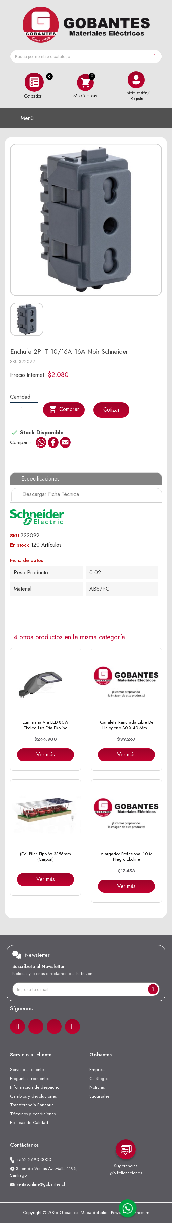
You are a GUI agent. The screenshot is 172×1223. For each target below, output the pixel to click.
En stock (19, 545)
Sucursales (99, 1096)
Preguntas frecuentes (29, 1078)
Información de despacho (34, 1087)
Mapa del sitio (94, 1212)
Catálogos (98, 1078)
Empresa (97, 1069)
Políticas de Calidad (29, 1122)
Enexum (141, 1212)
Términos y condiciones (33, 1114)
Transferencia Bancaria (32, 1105)
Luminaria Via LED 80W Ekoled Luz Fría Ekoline (46, 725)
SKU (14, 361)
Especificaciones (40, 479)
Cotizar (111, 410)
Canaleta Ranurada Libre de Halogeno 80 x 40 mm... (126, 725)
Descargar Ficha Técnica (50, 494)
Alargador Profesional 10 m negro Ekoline (127, 856)
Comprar (64, 409)
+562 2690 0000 (33, 1159)
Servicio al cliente (27, 1069)
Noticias (97, 1087)
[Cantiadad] (24, 409)
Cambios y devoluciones (33, 1096)
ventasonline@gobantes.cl (40, 1184)
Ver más (45, 754)
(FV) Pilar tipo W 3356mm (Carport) (45, 856)
